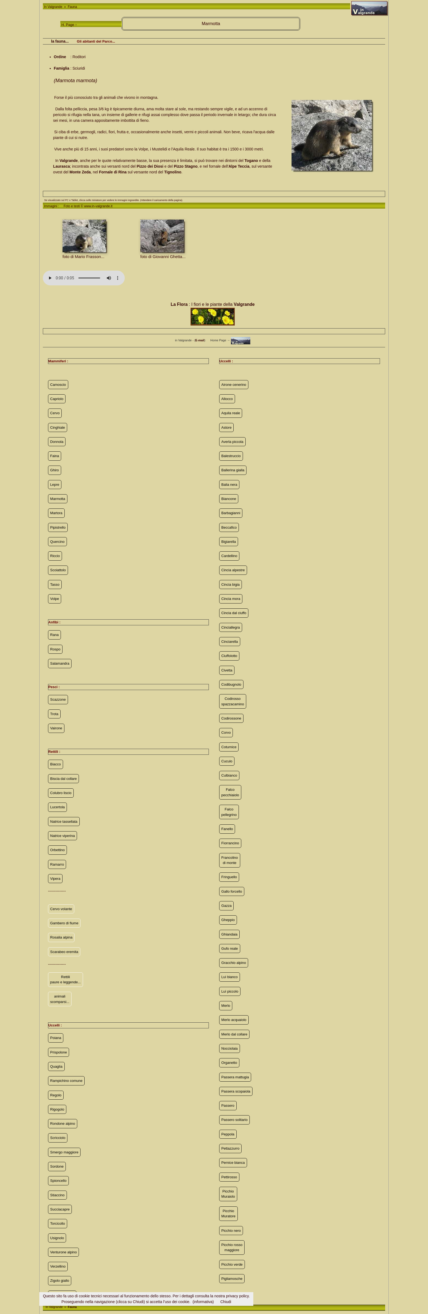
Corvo (226, 732)
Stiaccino (57, 1195)
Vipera (55, 879)
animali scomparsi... (59, 999)
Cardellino (229, 556)
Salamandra (59, 663)
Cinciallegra (230, 627)
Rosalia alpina (61, 937)
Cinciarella (229, 642)
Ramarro (57, 864)
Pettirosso (229, 1177)
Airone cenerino (233, 385)
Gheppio (228, 920)
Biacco (55, 764)
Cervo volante (61, 909)
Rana (54, 635)
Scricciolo (58, 1138)
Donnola (56, 442)
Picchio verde (232, 1264)
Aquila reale (230, 413)
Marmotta (57, 499)
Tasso (55, 584)
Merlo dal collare (234, 1034)
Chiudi (225, 1302)
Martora (56, 513)
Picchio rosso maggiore (231, 1247)
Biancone (228, 499)
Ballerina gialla (233, 470)
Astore (226, 427)
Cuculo (226, 761)
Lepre (54, 485)
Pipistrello (58, 527)
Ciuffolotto (229, 656)
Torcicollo (57, 1223)
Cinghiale (57, 427)
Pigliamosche (231, 1279)
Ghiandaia (229, 934)
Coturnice (229, 747)
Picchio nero (231, 1231)
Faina (54, 456)
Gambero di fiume (64, 923)
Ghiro (54, 470)
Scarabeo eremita (64, 952)
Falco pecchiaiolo (230, 792)
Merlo (225, 1006)
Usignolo (57, 1238)
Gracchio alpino (233, 963)
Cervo (55, 413)
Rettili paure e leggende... (65, 979)
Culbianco (229, 775)
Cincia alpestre (233, 570)
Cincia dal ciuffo (233, 613)
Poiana (55, 1038)
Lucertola (57, 807)
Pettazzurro (230, 1148)
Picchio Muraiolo (228, 1194)
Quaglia (56, 1066)
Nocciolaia (229, 1048)
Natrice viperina (62, 836)
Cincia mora (230, 599)
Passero (227, 1105)
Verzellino (58, 1266)
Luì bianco (229, 977)
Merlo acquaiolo (233, 1020)
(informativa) (203, 1302)
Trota (54, 714)
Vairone (56, 728)
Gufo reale (229, 948)
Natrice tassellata (64, 821)
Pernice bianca (233, 1163)
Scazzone (58, 699)
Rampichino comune (66, 1081)
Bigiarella (228, 542)
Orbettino (57, 850)
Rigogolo (57, 1109)
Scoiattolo (58, 570)
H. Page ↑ (69, 25)
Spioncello (58, 1181)
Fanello (227, 829)
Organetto (229, 1063)
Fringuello (229, 877)
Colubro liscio (61, 793)
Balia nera (229, 485)
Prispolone (58, 1052)
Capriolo (56, 399)
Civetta (226, 670)
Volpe (54, 599)
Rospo (55, 649)
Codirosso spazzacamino (232, 701)
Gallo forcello (231, 891)
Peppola (227, 1134)
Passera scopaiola (235, 1091)
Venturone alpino (63, 1252)
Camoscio (58, 385)
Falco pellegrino (229, 812)
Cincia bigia (230, 584)
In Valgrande (53, 7)
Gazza (226, 906)
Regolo (55, 1095)
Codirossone (231, 718)
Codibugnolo (231, 684)
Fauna (72, 7)
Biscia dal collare (63, 779)
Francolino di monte (229, 860)
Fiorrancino (230, 843)
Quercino (57, 542)
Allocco (227, 399)
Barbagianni (230, 513)
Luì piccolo (229, 991)
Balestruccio (231, 456)
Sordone (57, 1166)
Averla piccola (232, 442)
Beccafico (229, 527)
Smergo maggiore (64, 1152)
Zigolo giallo (59, 1281)
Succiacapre (60, 1209)
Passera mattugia (235, 1077)
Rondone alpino (62, 1123)
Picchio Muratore (228, 1213)
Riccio (55, 556)
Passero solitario (234, 1120)
